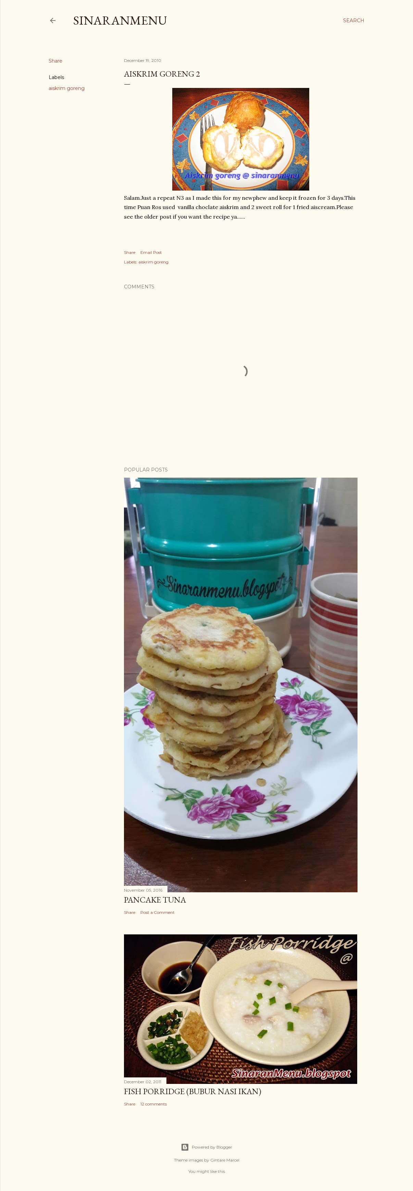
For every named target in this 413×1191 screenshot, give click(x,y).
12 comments (153, 1103)
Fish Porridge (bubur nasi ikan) (192, 1091)
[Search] (353, 20)
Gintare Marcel (224, 1160)
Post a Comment (157, 912)
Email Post (151, 252)
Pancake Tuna (155, 899)
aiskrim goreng (67, 88)
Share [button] (55, 61)
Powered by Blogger (206, 1147)
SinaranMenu (120, 20)
